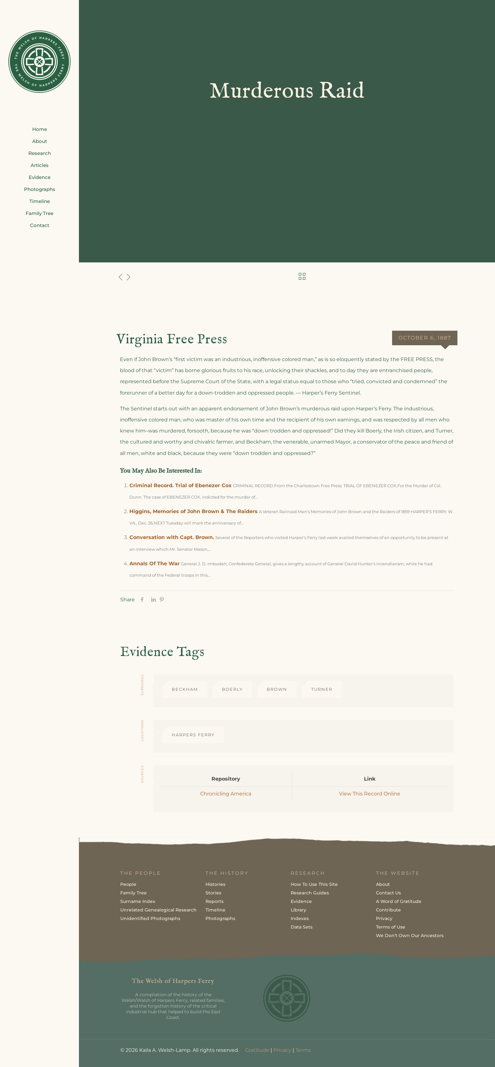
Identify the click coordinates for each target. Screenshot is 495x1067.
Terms (303, 1050)
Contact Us (388, 893)
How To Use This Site (314, 884)
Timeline (215, 910)
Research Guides (310, 893)
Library (298, 910)
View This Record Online (369, 794)
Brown (277, 689)
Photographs (220, 918)
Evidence (301, 901)
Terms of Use (390, 927)
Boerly (232, 689)
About (383, 884)
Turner (321, 689)
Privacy (384, 918)
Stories (213, 893)
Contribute (388, 910)
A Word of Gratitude (398, 901)
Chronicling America (225, 794)
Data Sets (302, 927)
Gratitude (257, 1050)
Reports (215, 901)
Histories (215, 884)
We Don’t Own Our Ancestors (410, 935)
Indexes (300, 918)
